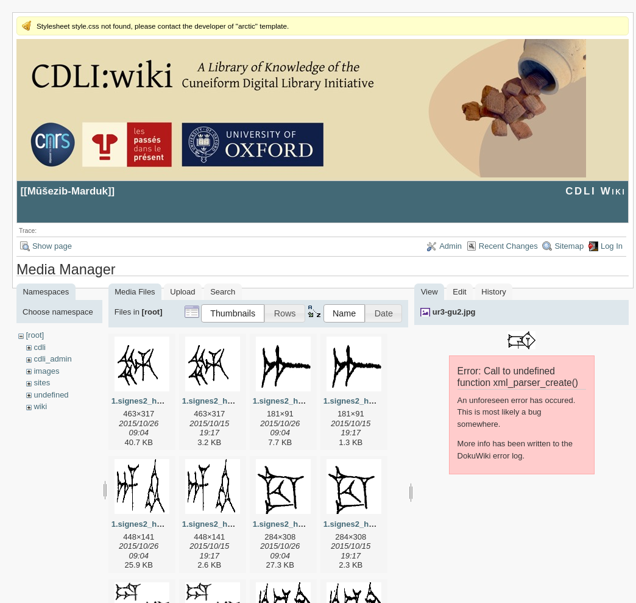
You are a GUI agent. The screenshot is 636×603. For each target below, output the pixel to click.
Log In (612, 246)
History (493, 291)
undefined (51, 394)
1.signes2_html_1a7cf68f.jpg (306, 400)
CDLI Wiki (595, 191)
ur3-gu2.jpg (454, 311)
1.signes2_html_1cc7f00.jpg (305, 524)
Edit (459, 291)
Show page (52, 246)
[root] (35, 335)
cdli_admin (52, 358)
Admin (450, 246)
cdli (40, 347)
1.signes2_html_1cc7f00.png (377, 524)
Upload (182, 291)
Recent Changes (508, 246)
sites (42, 382)
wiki (40, 406)
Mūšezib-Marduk (67, 191)
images (46, 371)
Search (222, 291)
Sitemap (569, 246)
